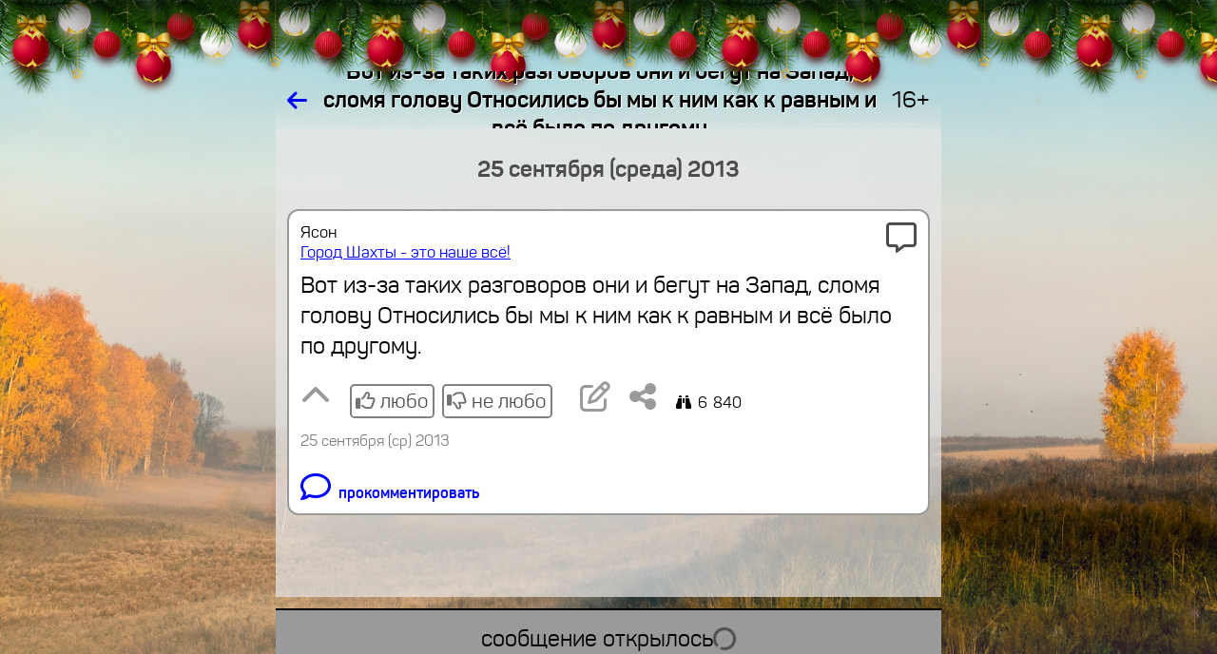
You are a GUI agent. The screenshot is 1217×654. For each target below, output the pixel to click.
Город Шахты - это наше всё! (405, 252)
